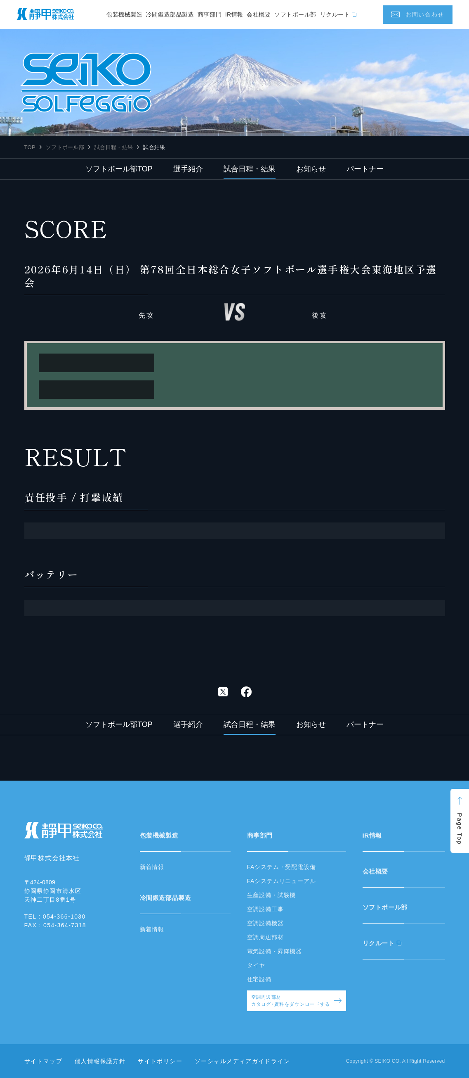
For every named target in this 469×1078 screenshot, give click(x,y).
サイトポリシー (160, 1061)
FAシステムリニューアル (281, 881)
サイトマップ (43, 1061)
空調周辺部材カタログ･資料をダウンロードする (296, 1001)
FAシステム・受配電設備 (281, 867)
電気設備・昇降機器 (274, 951)
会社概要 (259, 14)
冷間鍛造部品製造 (170, 14)
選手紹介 (188, 169)
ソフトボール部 (295, 14)
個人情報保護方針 (100, 1061)
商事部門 (210, 14)
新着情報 (152, 867)
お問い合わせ (424, 14)
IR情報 (234, 14)
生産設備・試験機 (271, 895)
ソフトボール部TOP (119, 169)
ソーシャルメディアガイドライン (242, 1061)
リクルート (335, 14)
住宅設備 (259, 979)
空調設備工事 (265, 909)
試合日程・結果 (113, 147)
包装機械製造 (124, 14)
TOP (29, 147)
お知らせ (311, 169)
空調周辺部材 (265, 937)
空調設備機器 (265, 923)
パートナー (365, 169)
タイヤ (256, 965)
